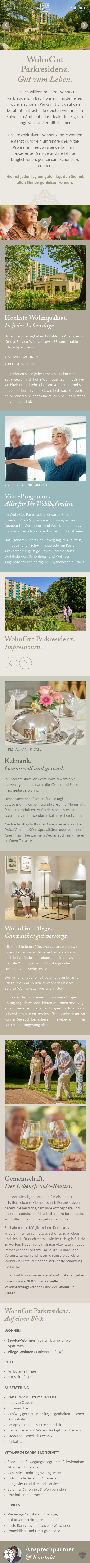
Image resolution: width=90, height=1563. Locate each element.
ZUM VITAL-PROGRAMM (27, 485)
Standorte (76, 8)
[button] (5, 25)
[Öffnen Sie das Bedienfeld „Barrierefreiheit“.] (8, 1554)
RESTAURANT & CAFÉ (25, 750)
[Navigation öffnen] (9, 8)
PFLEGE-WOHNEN (22, 364)
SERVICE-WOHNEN (23, 357)
